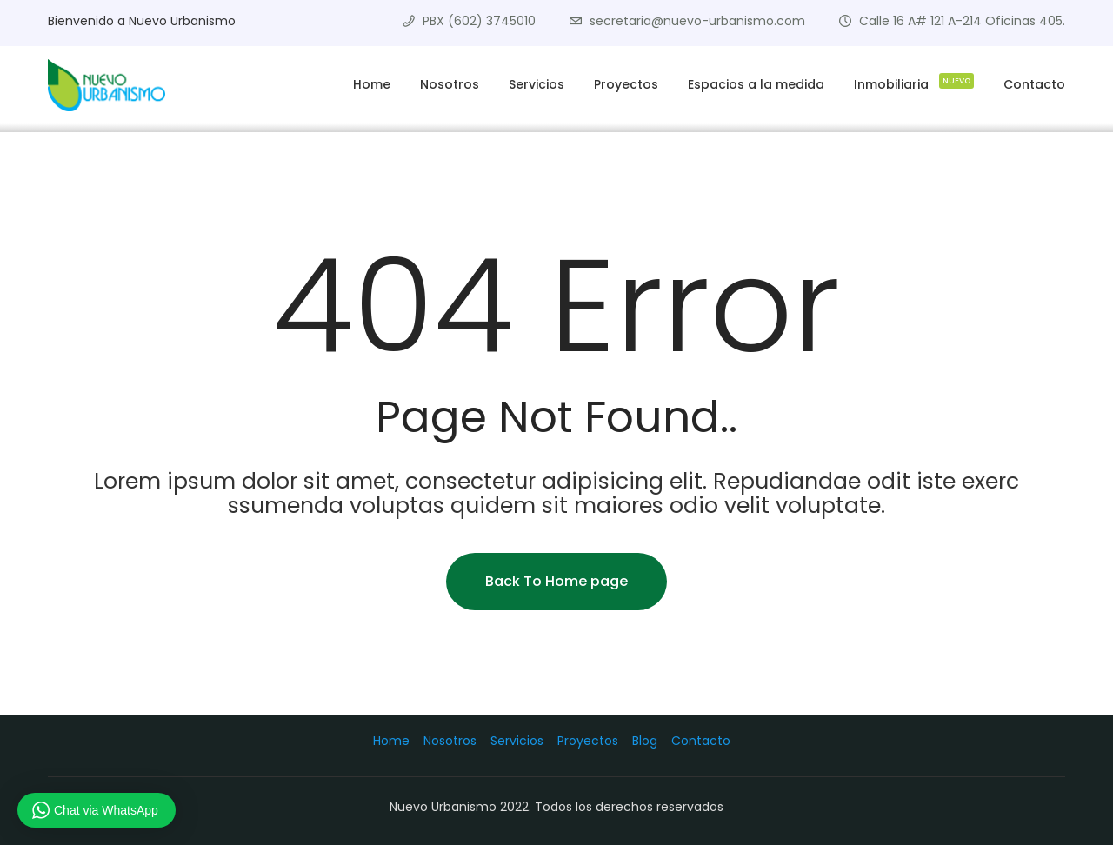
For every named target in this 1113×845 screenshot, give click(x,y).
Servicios (536, 84)
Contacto (1034, 84)
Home (371, 84)
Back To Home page (556, 581)
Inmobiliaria (914, 81)
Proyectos (626, 84)
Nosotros (449, 84)
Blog (644, 740)
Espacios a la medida (756, 84)
